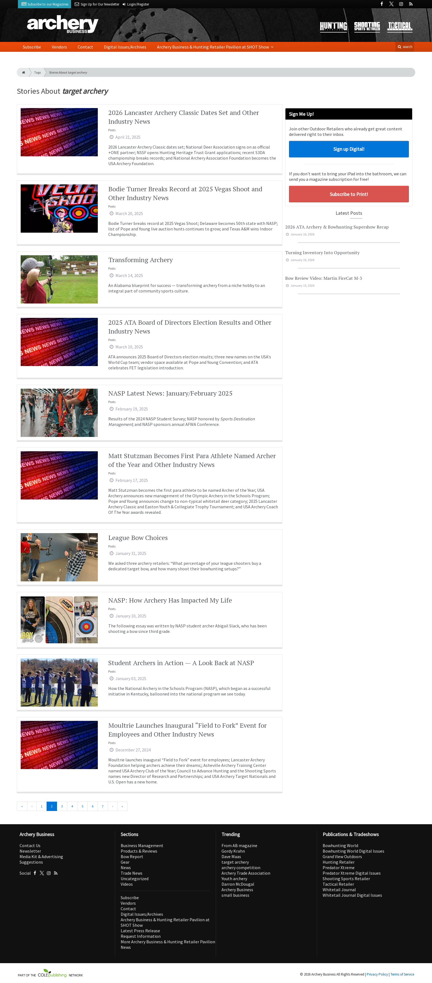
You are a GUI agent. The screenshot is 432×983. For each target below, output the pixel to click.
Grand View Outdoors (342, 856)
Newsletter (30, 851)
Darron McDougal (238, 884)
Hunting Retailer (339, 862)
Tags (37, 72)
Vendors (59, 47)
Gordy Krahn (233, 851)
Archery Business (237, 889)
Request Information (141, 936)
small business (235, 895)
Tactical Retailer (338, 884)
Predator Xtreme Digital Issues (352, 873)
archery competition (241, 867)
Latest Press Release (140, 930)
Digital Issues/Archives (125, 47)
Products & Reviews (139, 851)
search (404, 46)
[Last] (122, 806)
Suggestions (31, 862)
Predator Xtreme (339, 867)
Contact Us (30, 845)
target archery (235, 862)
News (126, 867)
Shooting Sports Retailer (346, 878)
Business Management (142, 845)
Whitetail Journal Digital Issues (352, 895)
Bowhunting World (340, 845)
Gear (125, 862)
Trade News (131, 873)
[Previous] (32, 806)
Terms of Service (402, 974)
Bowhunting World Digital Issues (353, 851)
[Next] (112, 806)
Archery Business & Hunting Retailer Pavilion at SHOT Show (213, 47)
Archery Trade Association (246, 873)
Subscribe (32, 47)
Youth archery (234, 878)
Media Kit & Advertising (41, 856)
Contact (85, 47)
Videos (127, 884)
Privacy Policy (377, 974)
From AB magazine (239, 845)
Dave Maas (231, 856)
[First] (22, 806)
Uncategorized (134, 878)
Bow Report (132, 856)
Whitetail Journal (339, 889)
